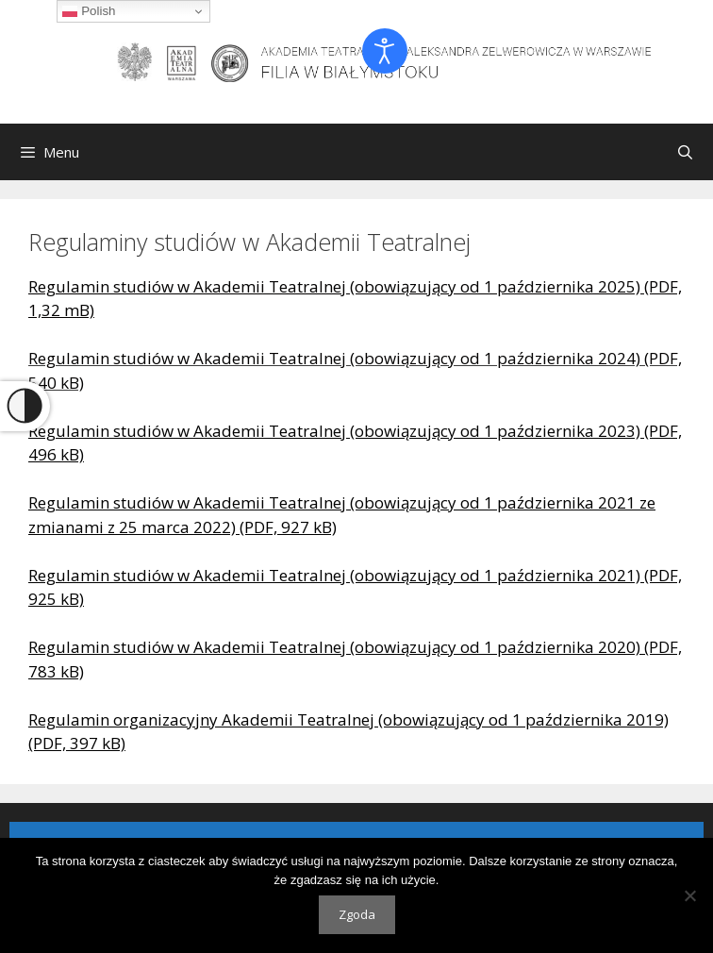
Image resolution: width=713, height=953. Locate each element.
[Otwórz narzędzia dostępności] (384, 51)
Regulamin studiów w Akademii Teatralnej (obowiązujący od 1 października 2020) (334, 647)
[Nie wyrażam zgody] (689, 895)
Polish (88, 11)
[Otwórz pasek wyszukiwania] (685, 152)
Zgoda (357, 914)
